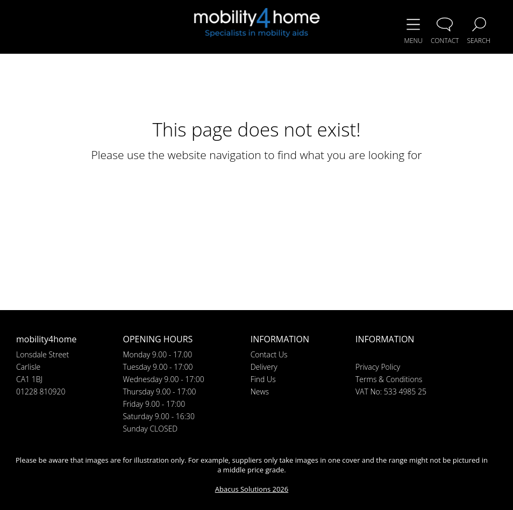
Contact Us (269, 354)
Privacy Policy (377, 367)
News (260, 391)
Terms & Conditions (388, 379)
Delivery (264, 367)
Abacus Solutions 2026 (251, 489)
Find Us (263, 379)
